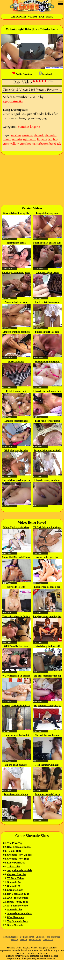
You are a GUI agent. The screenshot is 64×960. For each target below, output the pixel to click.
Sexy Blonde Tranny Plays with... (47, 705)
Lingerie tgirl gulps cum (47, 302)
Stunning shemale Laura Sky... (47, 794)
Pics (41, 16)
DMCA (23, 939)
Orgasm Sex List (16, 874)
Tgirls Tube (13, 866)
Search (30, 937)
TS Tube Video (15, 878)
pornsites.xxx (15, 890)
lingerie (35, 127)
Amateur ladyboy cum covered (47, 272)
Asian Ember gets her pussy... (47, 557)
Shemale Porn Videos (19, 854)
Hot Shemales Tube (18, 894)
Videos (32, 16)
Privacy (14, 939)
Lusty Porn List (16, 862)
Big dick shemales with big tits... (47, 676)
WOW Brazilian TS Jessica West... (16, 676)
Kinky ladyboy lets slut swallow (16, 450)
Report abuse (35, 939)
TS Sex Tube (14, 851)
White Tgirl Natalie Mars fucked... (16, 527)
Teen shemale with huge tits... (47, 765)
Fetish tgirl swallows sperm (16, 272)
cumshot (23, 127)
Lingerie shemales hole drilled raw (16, 421)
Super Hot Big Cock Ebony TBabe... (16, 557)
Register (14, 937)
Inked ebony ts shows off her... (47, 646)
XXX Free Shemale (17, 897)
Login (23, 937)
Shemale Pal (14, 882)
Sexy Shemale (15, 925)
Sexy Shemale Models (19, 870)
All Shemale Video (17, 905)
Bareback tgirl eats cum (47, 332)
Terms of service (52, 937)
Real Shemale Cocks (19, 847)
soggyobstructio (13, 101)
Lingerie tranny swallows (47, 480)
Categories (18, 16)
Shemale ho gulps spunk (47, 361)
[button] (32, 51)
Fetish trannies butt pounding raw (16, 391)
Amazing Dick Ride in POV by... (16, 705)
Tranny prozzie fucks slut (16, 735)
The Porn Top (14, 843)
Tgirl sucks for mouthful (47, 421)
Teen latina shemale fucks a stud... (16, 616)
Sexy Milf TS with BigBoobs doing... (16, 587)
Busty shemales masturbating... (16, 361)
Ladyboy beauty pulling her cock (47, 616)
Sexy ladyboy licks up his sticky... (16, 213)
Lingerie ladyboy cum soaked (47, 213)
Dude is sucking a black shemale (16, 794)
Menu (49, 16)
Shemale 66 (13, 886)
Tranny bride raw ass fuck (47, 450)
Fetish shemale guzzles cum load (47, 243)
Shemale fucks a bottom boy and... (47, 735)
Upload (38, 937)
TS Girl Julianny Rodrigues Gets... (47, 527)
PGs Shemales (15, 917)
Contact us (48, 939)
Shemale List (14, 909)
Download (45, 74)
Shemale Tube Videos (19, 913)
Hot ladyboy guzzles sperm (16, 480)
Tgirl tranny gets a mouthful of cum (16, 243)
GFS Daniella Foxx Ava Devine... (16, 646)
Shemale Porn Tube (18, 858)
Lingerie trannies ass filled (16, 332)
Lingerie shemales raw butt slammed (47, 391)
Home (6, 937)
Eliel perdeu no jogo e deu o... (47, 587)
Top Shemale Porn (17, 921)
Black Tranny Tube (17, 901)
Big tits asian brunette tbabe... (16, 765)
